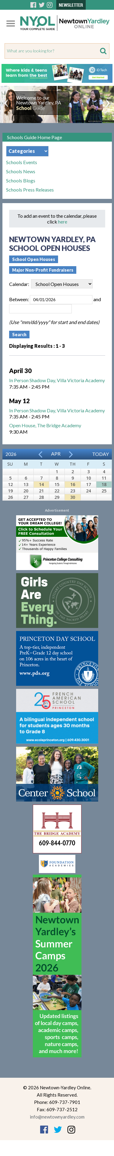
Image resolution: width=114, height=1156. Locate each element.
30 (72, 497)
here (62, 221)
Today (100, 454)
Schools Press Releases (30, 189)
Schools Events (21, 162)
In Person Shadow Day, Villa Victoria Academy (57, 380)
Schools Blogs (20, 180)
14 (41, 484)
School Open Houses (33, 259)
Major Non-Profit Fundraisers (42, 270)
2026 (10, 454)
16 (72, 484)
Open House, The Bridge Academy (45, 425)
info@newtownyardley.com (57, 1116)
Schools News (20, 171)
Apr (55, 453)
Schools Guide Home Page (34, 137)
